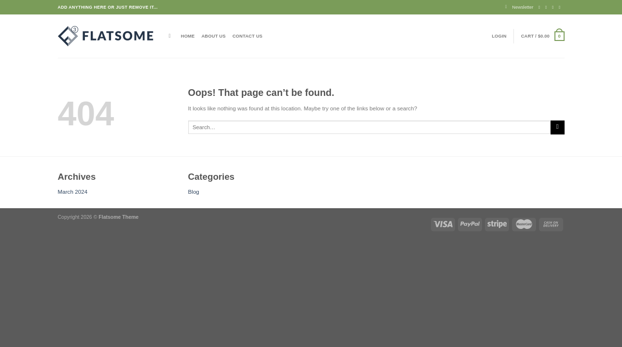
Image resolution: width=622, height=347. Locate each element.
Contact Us (248, 36)
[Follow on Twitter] (554, 7)
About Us (213, 36)
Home (188, 36)
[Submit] (557, 127)
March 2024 (73, 191)
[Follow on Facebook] (541, 7)
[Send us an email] (561, 7)
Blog (193, 191)
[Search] (171, 36)
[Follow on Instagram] (547, 7)
